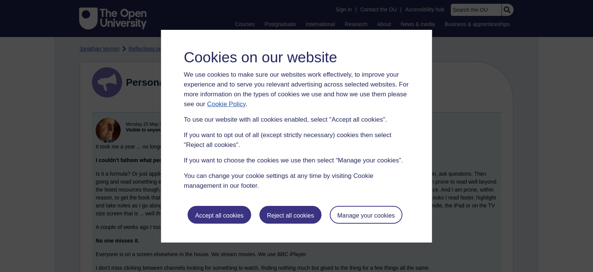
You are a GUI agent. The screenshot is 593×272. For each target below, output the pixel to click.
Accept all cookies (219, 215)
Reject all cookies (290, 215)
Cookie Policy (226, 104)
